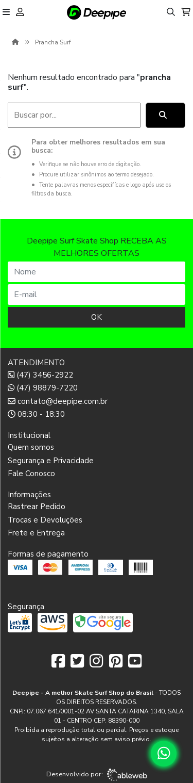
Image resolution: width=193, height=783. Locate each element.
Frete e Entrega (36, 533)
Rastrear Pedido (36, 506)
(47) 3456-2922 (40, 375)
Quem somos (31, 447)
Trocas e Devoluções (45, 520)
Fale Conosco (31, 473)
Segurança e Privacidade (51, 460)
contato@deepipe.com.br (58, 401)
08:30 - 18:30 (36, 414)
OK (96, 317)
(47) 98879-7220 (43, 388)
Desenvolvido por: (96, 775)
